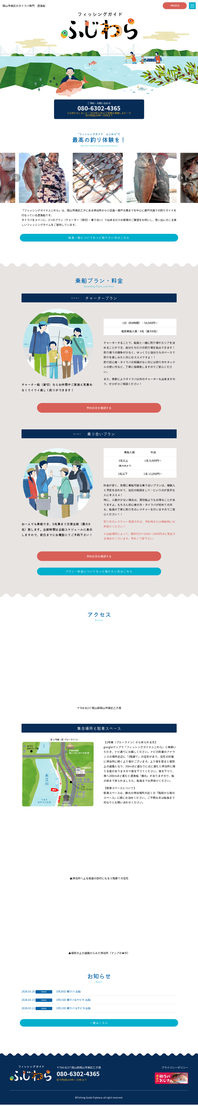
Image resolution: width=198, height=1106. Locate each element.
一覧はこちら (99, 1024)
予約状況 (174, 5)
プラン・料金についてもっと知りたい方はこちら (99, 573)
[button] (17, 178)
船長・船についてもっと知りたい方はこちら (99, 238)
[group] (45, 178)
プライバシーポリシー (174, 1069)
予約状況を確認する (99, 408)
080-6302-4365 (99, 108)
